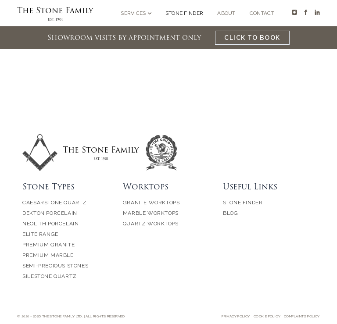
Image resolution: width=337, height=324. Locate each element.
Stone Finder (184, 13)
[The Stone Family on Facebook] (305, 12)
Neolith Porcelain (50, 224)
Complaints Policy (302, 316)
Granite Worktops (151, 202)
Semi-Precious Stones (55, 266)
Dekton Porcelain (49, 213)
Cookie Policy (267, 316)
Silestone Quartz (49, 276)
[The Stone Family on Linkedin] (317, 12)
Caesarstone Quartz (54, 202)
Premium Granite (48, 245)
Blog (230, 213)
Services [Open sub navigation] (136, 13)
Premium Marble (47, 255)
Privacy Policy (236, 316)
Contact (262, 13)
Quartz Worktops (151, 224)
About (226, 13)
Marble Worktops (151, 213)
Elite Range (40, 234)
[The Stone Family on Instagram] (294, 12)
